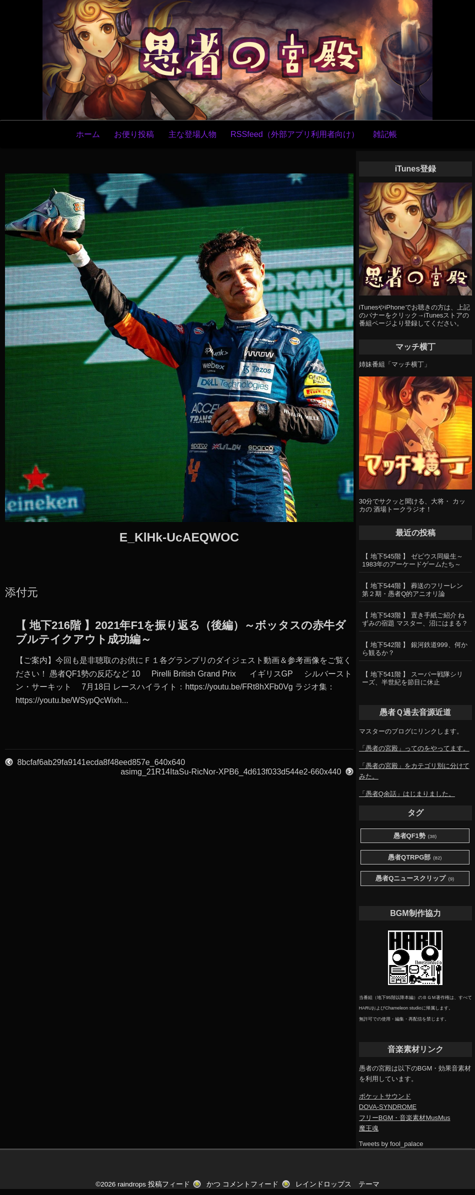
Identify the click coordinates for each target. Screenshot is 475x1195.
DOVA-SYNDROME (387, 1106)
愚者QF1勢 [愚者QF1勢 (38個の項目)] (415, 836)
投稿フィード (169, 1184)
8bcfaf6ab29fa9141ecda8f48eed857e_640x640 (101, 762)
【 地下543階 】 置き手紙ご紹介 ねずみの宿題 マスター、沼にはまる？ (415, 619)
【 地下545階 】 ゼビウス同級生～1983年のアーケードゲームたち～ (412, 560)
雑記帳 (385, 134)
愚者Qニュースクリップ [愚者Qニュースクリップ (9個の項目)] (415, 878)
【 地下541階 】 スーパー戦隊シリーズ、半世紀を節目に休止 (412, 678)
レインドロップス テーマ (338, 1184)
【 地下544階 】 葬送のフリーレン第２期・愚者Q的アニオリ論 (412, 590)
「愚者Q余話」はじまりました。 (407, 794)
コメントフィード (250, 1184)
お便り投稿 (134, 134)
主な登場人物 (192, 134)
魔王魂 (368, 1128)
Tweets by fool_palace (391, 1144)
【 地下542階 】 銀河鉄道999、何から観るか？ (414, 648)
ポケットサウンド (385, 1096)
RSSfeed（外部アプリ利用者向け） (294, 134)
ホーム (88, 134)
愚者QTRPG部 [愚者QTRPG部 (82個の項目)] (415, 858)
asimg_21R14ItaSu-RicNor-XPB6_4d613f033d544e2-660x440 (230, 772)
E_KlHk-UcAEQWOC (179, 537)
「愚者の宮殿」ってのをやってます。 (414, 748)
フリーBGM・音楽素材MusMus (404, 1118)
